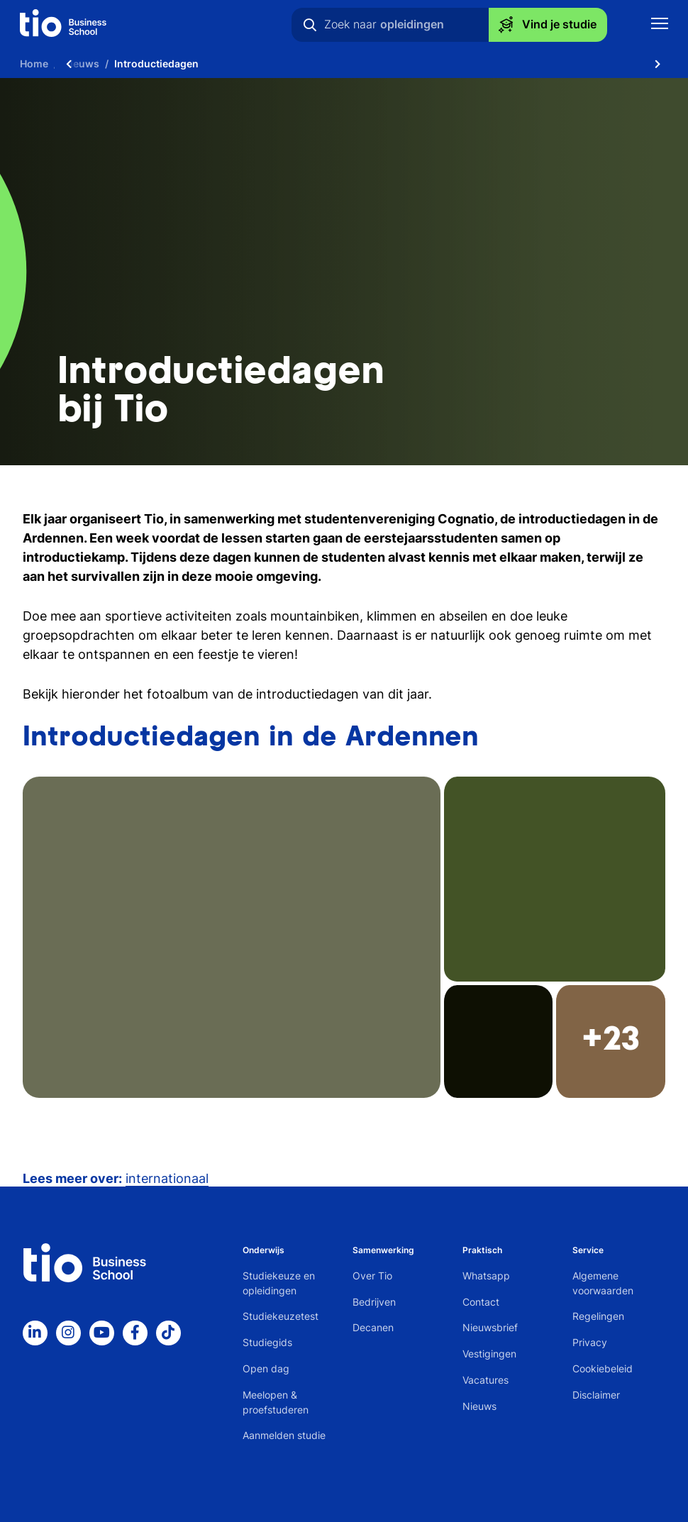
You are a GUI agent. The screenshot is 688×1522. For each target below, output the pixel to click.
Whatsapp (486, 1276)
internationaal (167, 1178)
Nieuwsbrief (490, 1327)
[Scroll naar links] (69, 64)
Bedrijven (374, 1302)
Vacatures (485, 1380)
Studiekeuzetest (280, 1316)
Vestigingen (489, 1354)
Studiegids (267, 1342)
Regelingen (598, 1316)
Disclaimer (596, 1395)
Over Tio (372, 1276)
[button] (344, 937)
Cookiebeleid (602, 1368)
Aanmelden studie (284, 1435)
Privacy (589, 1342)
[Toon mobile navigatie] (659, 25)
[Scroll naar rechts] (657, 64)
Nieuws (479, 1406)
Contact (480, 1302)
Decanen (373, 1327)
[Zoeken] (310, 25)
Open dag (266, 1368)
